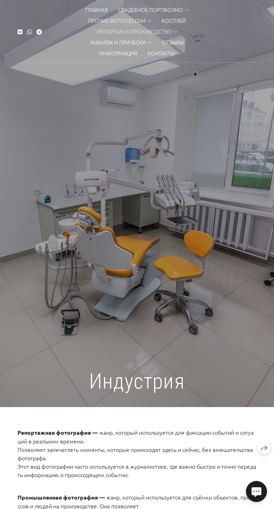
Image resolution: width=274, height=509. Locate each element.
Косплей (174, 20)
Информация (118, 53)
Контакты (161, 53)
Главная (96, 9)
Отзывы (172, 42)
